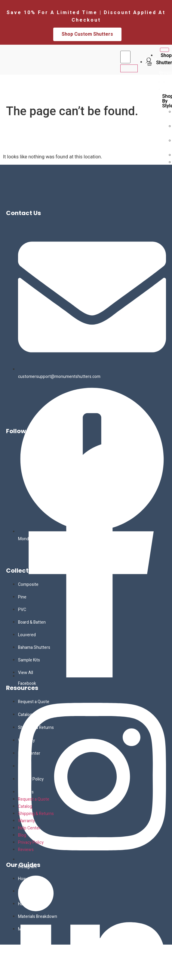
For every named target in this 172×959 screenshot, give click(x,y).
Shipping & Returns (36, 727)
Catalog (25, 715)
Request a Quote (33, 702)
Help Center (29, 753)
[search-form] (125, 57)
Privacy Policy (31, 779)
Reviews (26, 792)
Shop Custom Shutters (87, 34)
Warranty (26, 740)
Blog (22, 766)
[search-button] (129, 68)
